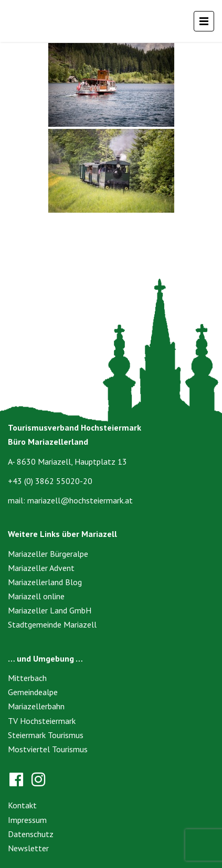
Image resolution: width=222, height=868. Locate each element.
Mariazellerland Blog (45, 582)
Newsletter (28, 848)
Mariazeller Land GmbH (49, 610)
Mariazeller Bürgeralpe (48, 553)
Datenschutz (31, 834)
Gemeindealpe (33, 692)
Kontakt (22, 805)
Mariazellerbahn (36, 706)
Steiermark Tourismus (45, 735)
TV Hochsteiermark (42, 721)
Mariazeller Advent (41, 568)
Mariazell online (36, 596)
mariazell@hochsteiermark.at (80, 500)
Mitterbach (27, 678)
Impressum (27, 820)
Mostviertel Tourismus (48, 749)
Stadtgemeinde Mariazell (52, 624)
